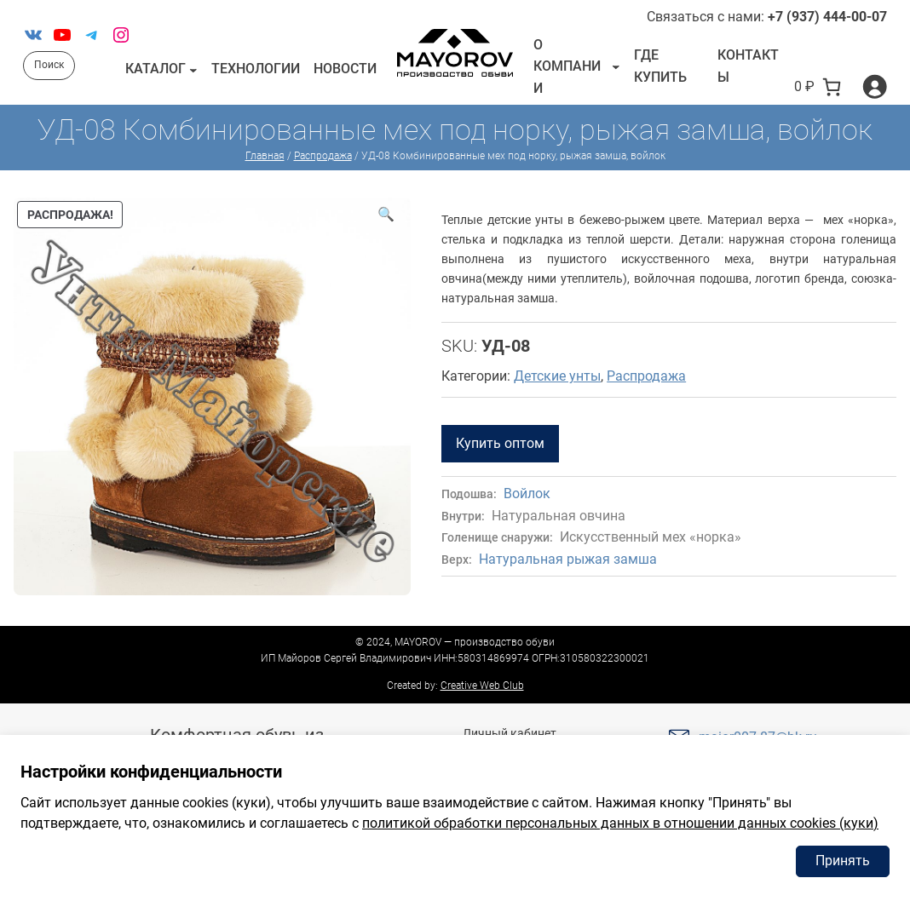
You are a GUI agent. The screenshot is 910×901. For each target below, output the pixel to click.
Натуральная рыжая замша (568, 559)
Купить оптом (500, 443)
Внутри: (463, 516)
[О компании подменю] (616, 66)
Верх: (456, 560)
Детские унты (557, 376)
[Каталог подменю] (193, 69)
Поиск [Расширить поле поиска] (49, 65)
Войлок (527, 493)
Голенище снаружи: (497, 538)
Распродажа (323, 156)
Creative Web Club (482, 686)
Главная (265, 156)
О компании (567, 66)
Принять (842, 860)
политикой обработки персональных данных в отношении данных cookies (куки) (620, 823)
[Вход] (874, 86)
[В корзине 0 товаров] (818, 87)
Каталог (155, 68)
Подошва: (469, 494)
